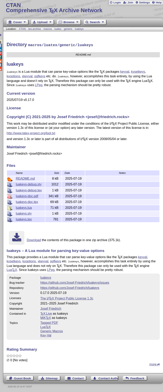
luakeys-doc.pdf (27, 195)
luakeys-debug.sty (28, 183)
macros (47, 28)
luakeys (79, 28)
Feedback (137, 377)
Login (117, 2)
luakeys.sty (24, 213)
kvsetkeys (138, 71)
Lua (12, 269)
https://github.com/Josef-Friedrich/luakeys (69, 287)
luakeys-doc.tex (27, 201)
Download (34, 239)
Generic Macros (51, 330)
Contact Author (109, 377)
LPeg (38, 83)
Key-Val (45, 334)
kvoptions (13, 75)
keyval (124, 71)
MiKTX (45, 316)
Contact (78, 377)
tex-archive (34, 28)
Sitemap (51, 377)
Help (159, 2)
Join (130, 2)
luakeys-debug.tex (29, 189)
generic (68, 28)
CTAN (22, 28)
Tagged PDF (49, 321)
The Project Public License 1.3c (66, 297)
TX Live (46, 312)
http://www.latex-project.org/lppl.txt (31, 131)
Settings (144, 2)
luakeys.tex (24, 218)
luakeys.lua (24, 207)
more (153, 363)
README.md (25, 178)
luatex (57, 28)
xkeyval (27, 75)
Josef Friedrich (50, 307)
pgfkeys (39, 75)
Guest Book (22, 377)
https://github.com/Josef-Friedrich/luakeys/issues (74, 281)
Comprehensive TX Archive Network (83, 8)
